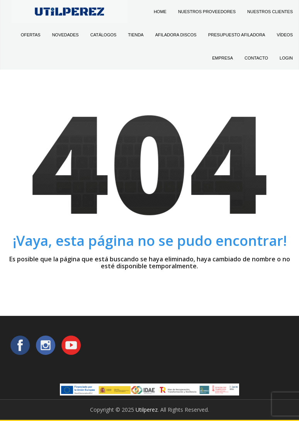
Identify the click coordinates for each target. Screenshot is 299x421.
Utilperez (147, 409)
